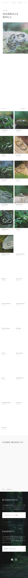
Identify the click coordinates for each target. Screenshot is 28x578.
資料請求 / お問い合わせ (14, 549)
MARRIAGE (9, 489)
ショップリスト (14, 522)
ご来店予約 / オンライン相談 (14, 515)
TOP (3, 489)
